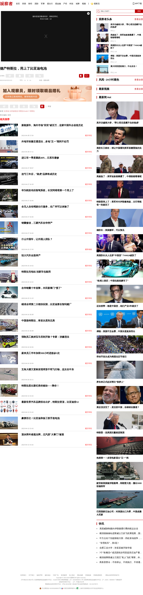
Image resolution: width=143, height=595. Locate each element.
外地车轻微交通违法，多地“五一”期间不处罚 (45, 141)
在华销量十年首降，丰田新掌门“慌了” (41, 288)
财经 (30, 3)
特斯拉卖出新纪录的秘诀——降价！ (40, 385)
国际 (36, 3)
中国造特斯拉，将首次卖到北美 (38, 320)
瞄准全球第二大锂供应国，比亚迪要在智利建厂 (46, 304)
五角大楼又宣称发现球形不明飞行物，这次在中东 (47, 369)
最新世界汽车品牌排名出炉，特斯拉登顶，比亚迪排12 (50, 402)
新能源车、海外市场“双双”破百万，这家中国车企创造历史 (52, 125)
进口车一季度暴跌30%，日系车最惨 (40, 157)
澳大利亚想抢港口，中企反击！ (123, 66)
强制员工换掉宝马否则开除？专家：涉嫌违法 (45, 336)
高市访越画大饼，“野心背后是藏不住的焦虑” (126, 25)
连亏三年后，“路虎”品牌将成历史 (39, 174)
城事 (78, 3)
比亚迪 (6, 111)
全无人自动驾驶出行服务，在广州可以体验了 (45, 206)
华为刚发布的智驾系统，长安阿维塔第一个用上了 (47, 190)
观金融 (58, 3)
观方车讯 (88, 135)
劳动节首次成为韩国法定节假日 (112, 356)
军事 (43, 3)
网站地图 (80, 575)
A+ (30, 80)
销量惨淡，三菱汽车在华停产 (36, 222)
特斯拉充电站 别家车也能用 (36, 271)
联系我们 (23, 575)
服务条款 (48, 575)
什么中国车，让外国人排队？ (36, 239)
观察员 (96, 3)
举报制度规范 (97, 575)
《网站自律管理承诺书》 (112, 575)
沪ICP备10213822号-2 (27, 580)
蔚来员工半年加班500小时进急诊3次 (40, 353)
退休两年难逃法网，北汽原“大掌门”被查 (42, 434)
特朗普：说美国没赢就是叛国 (110, 432)
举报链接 (88, 575)
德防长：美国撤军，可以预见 (110, 230)
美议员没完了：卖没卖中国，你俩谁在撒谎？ (118, 407)
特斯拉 (32, 111)
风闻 (24, 3)
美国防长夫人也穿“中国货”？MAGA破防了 (126, 46)
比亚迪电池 (14, 111)
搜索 (139, 11)
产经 (65, 3)
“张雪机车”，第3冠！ (110, 543)
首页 (18, 3)
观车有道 (88, 249)
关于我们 (31, 575)
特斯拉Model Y (23, 111)
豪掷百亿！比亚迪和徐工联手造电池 (40, 418)
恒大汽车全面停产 (31, 255)
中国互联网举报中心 (68, 588)
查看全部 (138, 19)
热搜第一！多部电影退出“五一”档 (112, 458)
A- (25, 80)
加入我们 (72, 575)
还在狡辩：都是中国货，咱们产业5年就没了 (117, 306)
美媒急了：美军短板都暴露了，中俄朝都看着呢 (125, 36)
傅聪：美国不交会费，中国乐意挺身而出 (125, 57)
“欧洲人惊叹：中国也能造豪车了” (112, 280)
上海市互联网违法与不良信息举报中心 (90, 588)
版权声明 (39, 575)
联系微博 (64, 575)
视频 (84, 3)
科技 (71, 3)
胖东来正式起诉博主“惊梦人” (110, 382)
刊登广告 (56, 575)
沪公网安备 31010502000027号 (50, 588)
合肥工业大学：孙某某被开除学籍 (116, 548)
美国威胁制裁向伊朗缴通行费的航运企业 (119, 528)
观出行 (50, 3)
